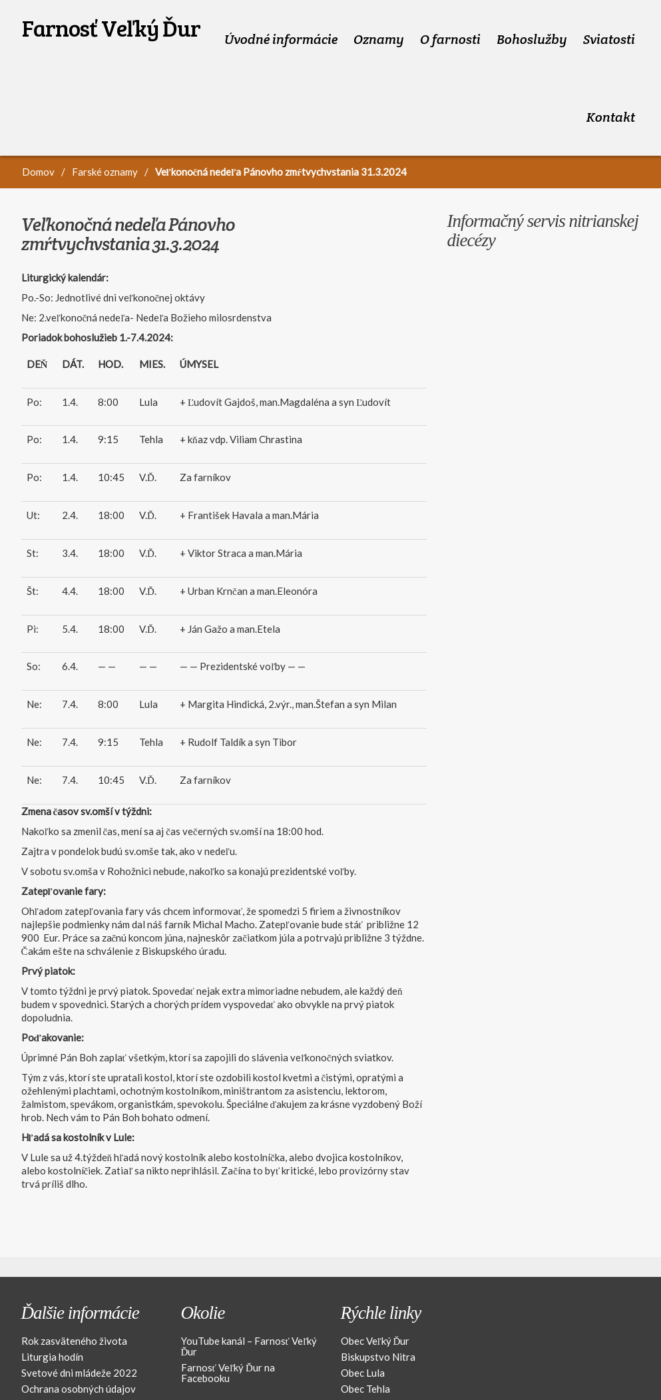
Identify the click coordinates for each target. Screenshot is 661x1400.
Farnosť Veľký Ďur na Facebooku (228, 1324)
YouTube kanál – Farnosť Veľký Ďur (249, 1298)
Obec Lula (363, 1325)
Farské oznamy (105, 124)
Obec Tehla (365, 1341)
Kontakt (610, 81)
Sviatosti (609, 27)
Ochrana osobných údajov (78, 1341)
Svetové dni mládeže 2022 (79, 1325)
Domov (38, 124)
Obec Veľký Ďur (375, 1293)
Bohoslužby (532, 27)
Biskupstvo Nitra (378, 1309)
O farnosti (450, 27)
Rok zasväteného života (74, 1293)
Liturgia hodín (52, 1309)
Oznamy (378, 27)
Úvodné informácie (280, 27)
